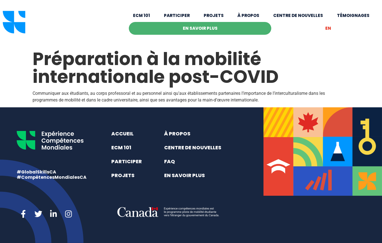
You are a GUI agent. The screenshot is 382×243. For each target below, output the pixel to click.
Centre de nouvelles (298, 17)
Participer (177, 17)
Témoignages (353, 17)
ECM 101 (141, 17)
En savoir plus (200, 30)
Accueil (122, 133)
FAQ (169, 161)
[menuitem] (328, 30)
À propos (248, 17)
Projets (214, 17)
